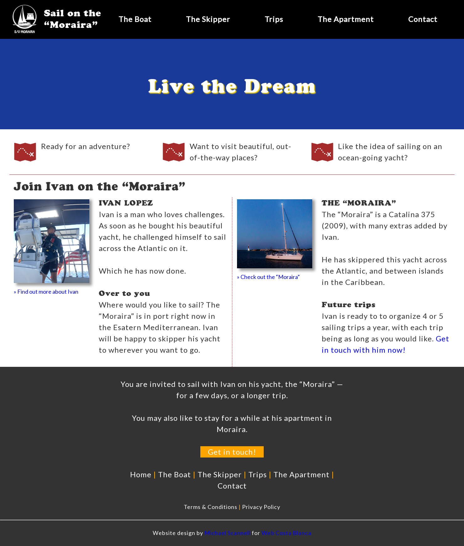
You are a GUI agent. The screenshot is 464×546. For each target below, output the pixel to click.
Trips (274, 19)
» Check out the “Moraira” (268, 276)
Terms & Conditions (210, 506)
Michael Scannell (227, 532)
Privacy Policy (261, 506)
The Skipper (208, 19)
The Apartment (346, 19)
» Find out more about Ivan (46, 291)
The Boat (135, 19)
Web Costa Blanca (286, 532)
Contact (422, 19)
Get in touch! (232, 451)
